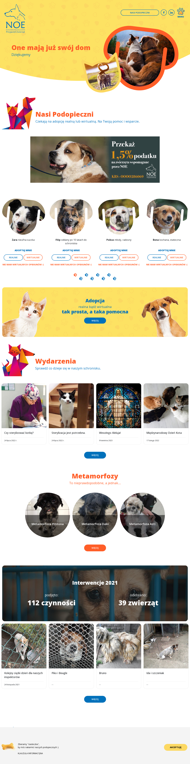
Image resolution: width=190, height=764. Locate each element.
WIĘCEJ (95, 320)
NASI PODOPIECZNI (140, 12)
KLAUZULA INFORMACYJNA (30, 753)
